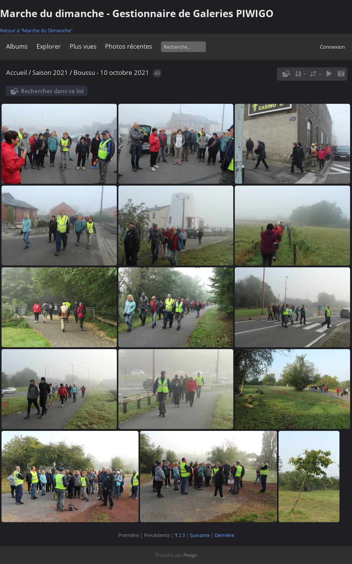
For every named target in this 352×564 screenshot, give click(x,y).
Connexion (332, 46)
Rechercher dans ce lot (52, 91)
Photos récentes (128, 46)
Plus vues (83, 46)
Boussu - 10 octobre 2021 (111, 72)
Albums (17, 46)
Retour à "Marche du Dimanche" (36, 30)
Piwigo (190, 555)
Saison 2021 (50, 72)
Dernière (224, 535)
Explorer (49, 46)
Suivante (200, 535)
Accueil (16, 72)
